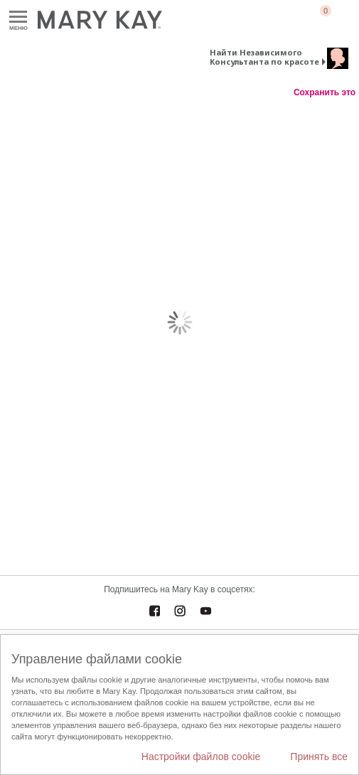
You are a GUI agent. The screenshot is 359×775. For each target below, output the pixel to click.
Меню (18, 17)
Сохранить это (324, 92)
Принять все (319, 756)
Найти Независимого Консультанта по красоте (264, 57)
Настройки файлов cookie (201, 756)
